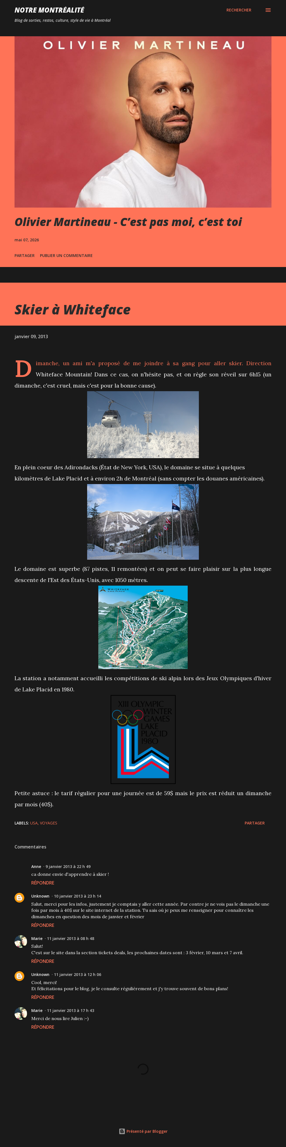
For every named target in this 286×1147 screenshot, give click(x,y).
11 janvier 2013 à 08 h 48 (70, 938)
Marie (36, 938)
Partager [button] (25, 255)
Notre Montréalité (49, 10)
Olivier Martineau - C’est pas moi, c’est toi (128, 221)
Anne (36, 866)
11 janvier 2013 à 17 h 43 (70, 1010)
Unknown (40, 896)
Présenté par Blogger (143, 1131)
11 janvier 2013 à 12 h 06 (77, 974)
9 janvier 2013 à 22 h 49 (68, 866)
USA (34, 823)
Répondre (42, 883)
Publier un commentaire (66, 255)
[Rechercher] (239, 10)
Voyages (48, 823)
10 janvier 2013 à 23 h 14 (77, 896)
